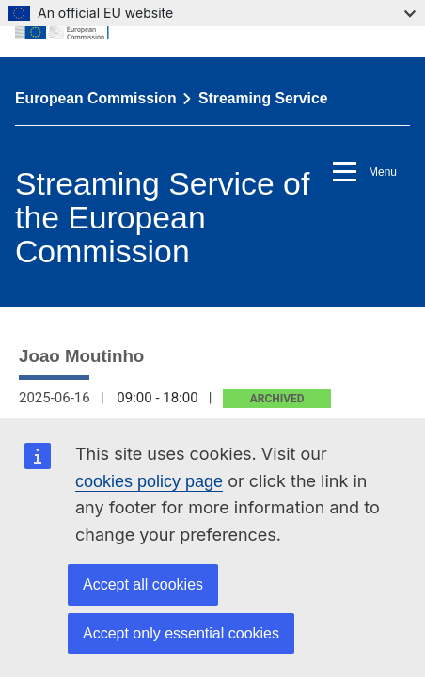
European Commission (96, 98)
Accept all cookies (143, 584)
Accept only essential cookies (181, 633)
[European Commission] (212, 28)
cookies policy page (149, 481)
